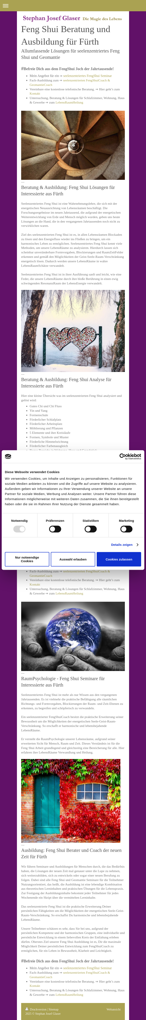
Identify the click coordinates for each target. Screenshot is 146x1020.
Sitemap (53, 1009)
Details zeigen (121, 544)
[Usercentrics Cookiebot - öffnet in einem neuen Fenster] (122, 456)
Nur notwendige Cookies (27, 559)
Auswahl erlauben (73, 559)
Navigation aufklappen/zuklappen (73, 5)
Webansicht (114, 1009)
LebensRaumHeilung (69, 102)
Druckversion (36, 1009)
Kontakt (35, 93)
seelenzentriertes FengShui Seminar (87, 76)
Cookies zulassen (119, 559)
